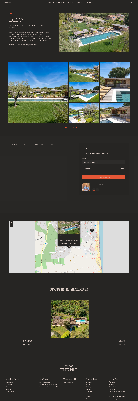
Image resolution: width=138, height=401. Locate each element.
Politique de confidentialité (117, 384)
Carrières (112, 377)
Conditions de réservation (117, 379)
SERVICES (43, 366)
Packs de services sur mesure (48, 372)
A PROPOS (113, 366)
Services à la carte (45, 369)
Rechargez (89, 374)
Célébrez (88, 381)
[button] (69, 235)
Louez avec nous (68, 369)
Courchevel (9, 381)
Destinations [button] (60, 3)
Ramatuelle (9, 372)
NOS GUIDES (91, 366)
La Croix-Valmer (10, 379)
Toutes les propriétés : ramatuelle (69, 338)
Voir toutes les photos (69, 127)
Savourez (89, 369)
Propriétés (50, 3)
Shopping (89, 386)
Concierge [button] (70, 3)
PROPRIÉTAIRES (80, 3)
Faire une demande (104, 177)
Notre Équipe (113, 374)
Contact (111, 381)
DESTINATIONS (12, 366)
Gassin (8, 374)
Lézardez (89, 379)
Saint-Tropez (9, 369)
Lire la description (16, 50)
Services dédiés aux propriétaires (49, 374)
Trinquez (88, 377)
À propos (90, 3)
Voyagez (88, 372)
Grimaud (8, 377)
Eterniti (111, 372)
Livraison (88, 384)
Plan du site (112, 388)
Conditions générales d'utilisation (119, 386)
